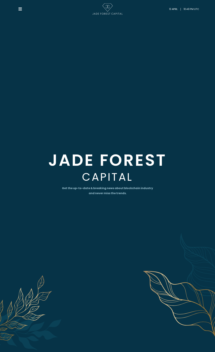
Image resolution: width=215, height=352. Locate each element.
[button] (20, 9)
